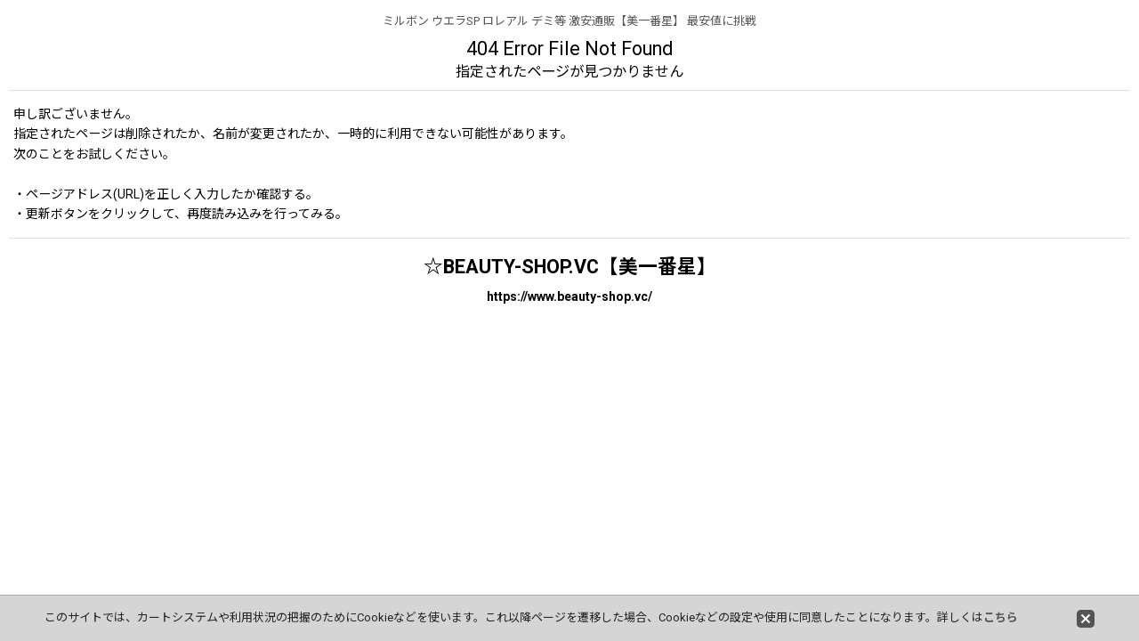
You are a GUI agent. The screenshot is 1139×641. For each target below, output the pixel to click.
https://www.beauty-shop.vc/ (569, 296)
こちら (1000, 617)
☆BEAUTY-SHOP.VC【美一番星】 (570, 267)
